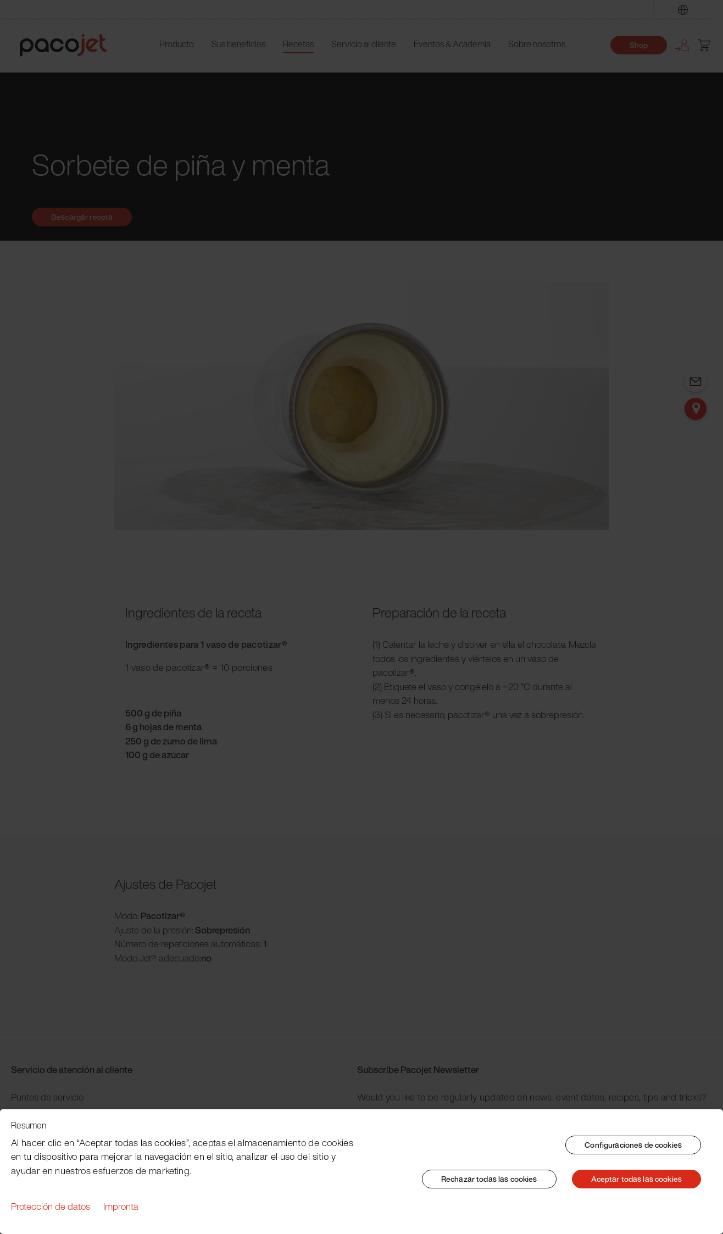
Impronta (120, 1206)
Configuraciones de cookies (633, 1144)
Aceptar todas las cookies (636, 1179)
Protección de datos (50, 1206)
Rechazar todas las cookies (489, 1179)
